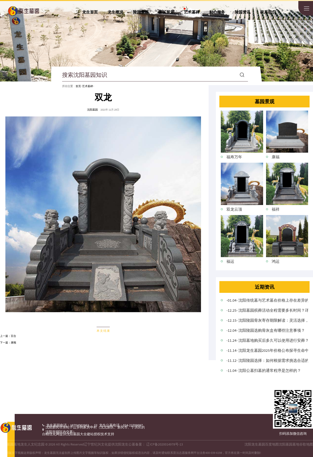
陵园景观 (141, 12)
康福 (275, 156)
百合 (13, 336)
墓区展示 (166, 12)
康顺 (13, 342)
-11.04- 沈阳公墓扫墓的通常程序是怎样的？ (263, 370)
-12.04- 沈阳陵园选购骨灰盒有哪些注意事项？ (265, 330)
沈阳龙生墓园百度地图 (262, 444)
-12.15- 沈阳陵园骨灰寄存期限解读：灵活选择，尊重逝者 (267, 320)
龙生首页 (90, 12)
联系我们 (268, 12)
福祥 (275, 209)
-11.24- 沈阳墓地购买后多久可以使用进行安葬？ (267, 340)
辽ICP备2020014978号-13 (164, 444)
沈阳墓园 (92, 109)
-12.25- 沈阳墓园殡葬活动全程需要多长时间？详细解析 (267, 310)
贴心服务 (217, 12)
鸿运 (275, 261)
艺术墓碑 (192, 12)
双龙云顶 (234, 209)
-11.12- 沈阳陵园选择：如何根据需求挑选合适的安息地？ (267, 360)
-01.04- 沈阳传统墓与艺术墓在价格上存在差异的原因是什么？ (267, 300)
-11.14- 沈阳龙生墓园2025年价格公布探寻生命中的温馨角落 (267, 350)
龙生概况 (115, 12)
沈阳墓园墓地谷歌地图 (296, 444)
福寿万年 (234, 156)
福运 (230, 261)
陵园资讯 (242, 12)
